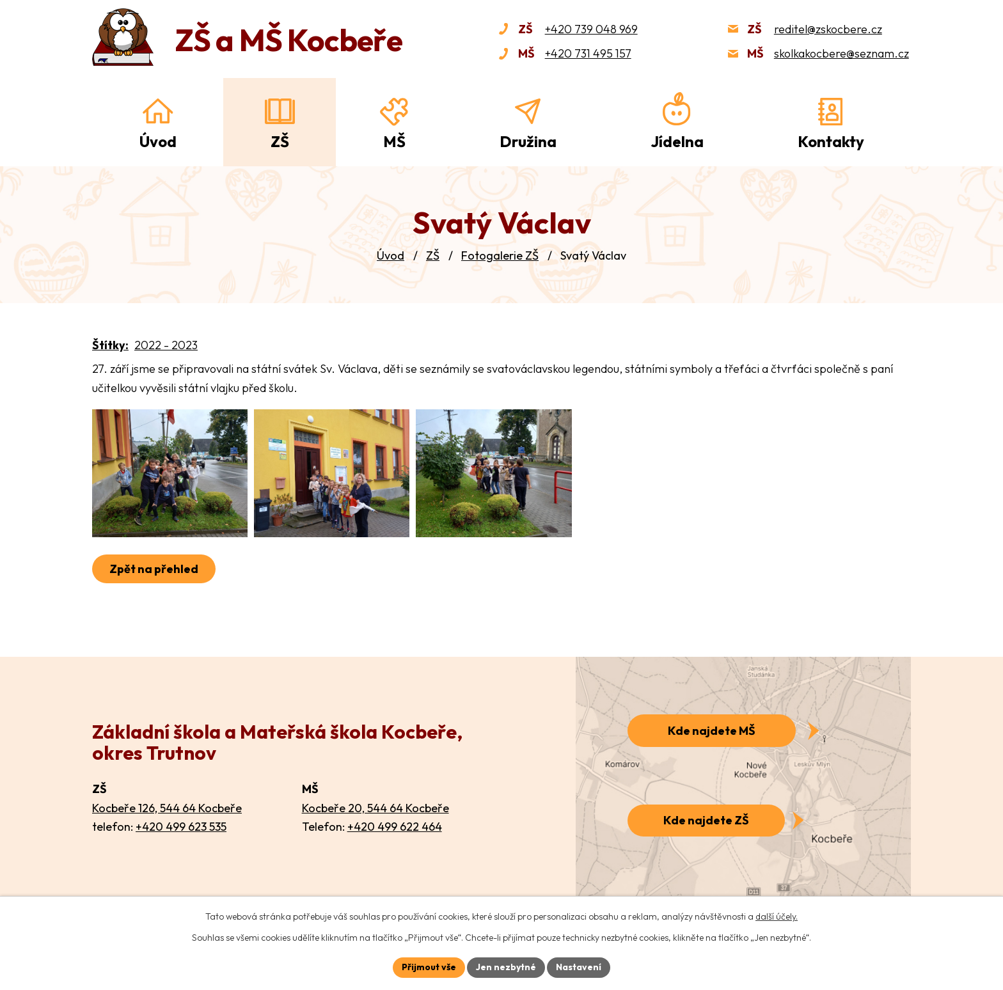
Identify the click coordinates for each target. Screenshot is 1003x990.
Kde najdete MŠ (711, 730)
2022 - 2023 (166, 345)
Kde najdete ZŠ (706, 820)
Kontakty (831, 141)
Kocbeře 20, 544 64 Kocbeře (375, 808)
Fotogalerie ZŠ (500, 255)
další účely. (776, 916)
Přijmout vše (429, 967)
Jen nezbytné (506, 967)
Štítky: (110, 345)
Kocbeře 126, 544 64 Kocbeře (167, 808)
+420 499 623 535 (181, 826)
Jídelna (677, 141)
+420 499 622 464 (394, 826)
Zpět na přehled (153, 569)
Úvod (390, 255)
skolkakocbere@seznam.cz (841, 53)
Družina (528, 141)
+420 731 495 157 (588, 53)
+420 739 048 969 (591, 29)
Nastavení (578, 967)
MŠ (394, 141)
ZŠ (432, 255)
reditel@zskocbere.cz (828, 29)
